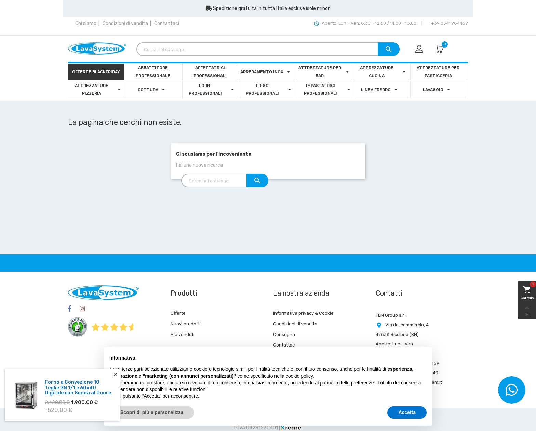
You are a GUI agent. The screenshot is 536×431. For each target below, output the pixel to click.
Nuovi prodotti (186, 323)
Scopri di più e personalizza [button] (151, 412)
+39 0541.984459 (449, 23)
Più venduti (183, 334)
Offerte (178, 313)
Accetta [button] (407, 412)
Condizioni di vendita (125, 23)
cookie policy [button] (299, 376)
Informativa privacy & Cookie (303, 313)
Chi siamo (85, 23)
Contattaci (166, 23)
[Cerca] (268, 49)
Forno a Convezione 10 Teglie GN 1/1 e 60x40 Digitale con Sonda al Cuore (78, 390)
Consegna (284, 334)
